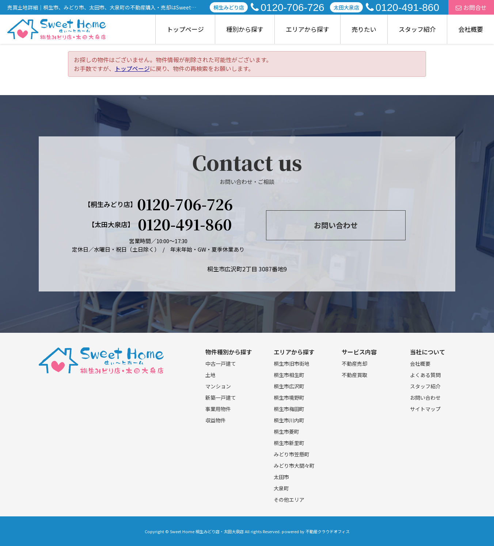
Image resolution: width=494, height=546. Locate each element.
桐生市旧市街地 (291, 363)
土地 (210, 375)
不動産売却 (354, 363)
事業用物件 (218, 409)
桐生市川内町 (289, 420)
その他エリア (289, 499)
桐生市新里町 (289, 443)
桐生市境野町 (289, 397)
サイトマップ (425, 409)
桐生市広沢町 (289, 386)
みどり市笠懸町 (291, 454)
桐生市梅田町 (289, 409)
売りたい (364, 29)
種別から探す (244, 29)
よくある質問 (425, 375)
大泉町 (281, 488)
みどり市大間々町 (294, 465)
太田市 (281, 477)
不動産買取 (354, 375)
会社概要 (470, 29)
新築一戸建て (220, 397)
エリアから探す (307, 29)
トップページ (185, 29)
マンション (218, 386)
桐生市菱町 (286, 431)
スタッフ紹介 (417, 29)
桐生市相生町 (289, 375)
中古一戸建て (220, 363)
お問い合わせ (336, 225)
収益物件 (215, 420)
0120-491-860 (402, 7)
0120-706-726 (287, 7)
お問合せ (471, 7)
